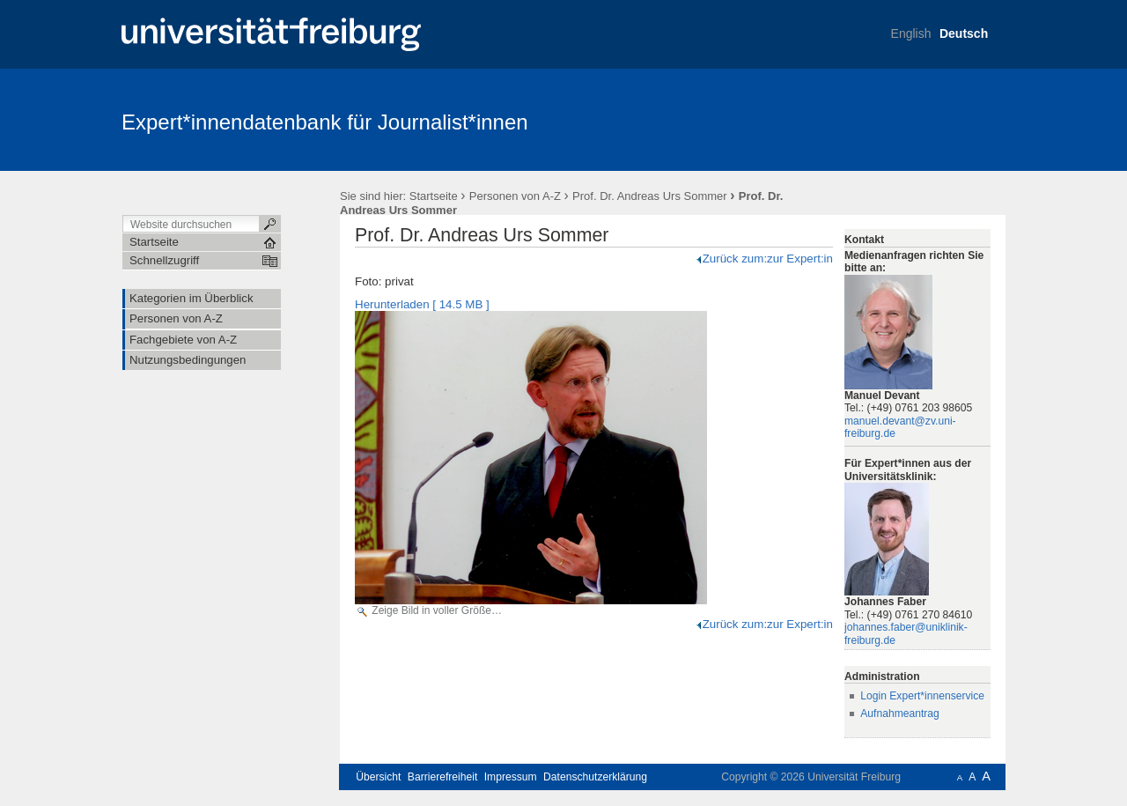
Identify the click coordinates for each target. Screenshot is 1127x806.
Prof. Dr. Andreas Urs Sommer (649, 196)
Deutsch (963, 33)
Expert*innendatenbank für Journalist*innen (325, 122)
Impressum (510, 777)
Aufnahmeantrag (899, 713)
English (911, 33)
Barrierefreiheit (443, 777)
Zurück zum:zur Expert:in (764, 258)
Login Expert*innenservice (922, 696)
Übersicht (378, 777)
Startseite (433, 196)
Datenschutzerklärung (595, 777)
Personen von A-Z (515, 196)
